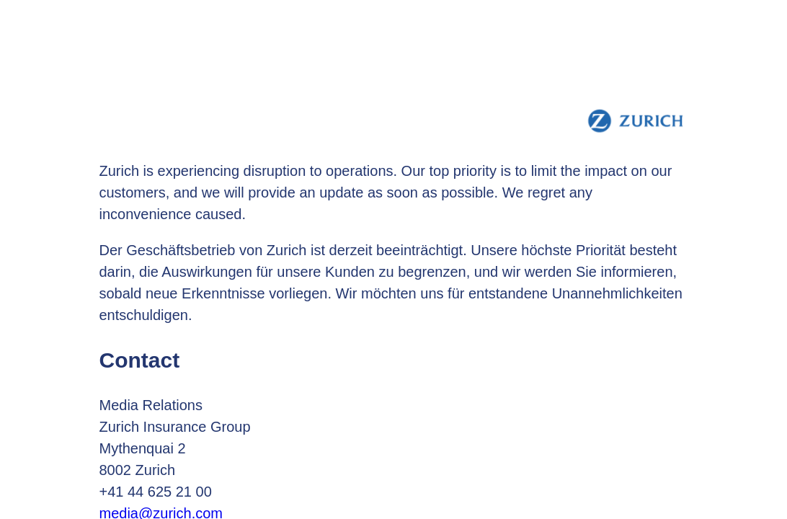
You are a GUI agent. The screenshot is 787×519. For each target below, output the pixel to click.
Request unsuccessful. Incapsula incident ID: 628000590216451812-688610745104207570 (393, 259)
